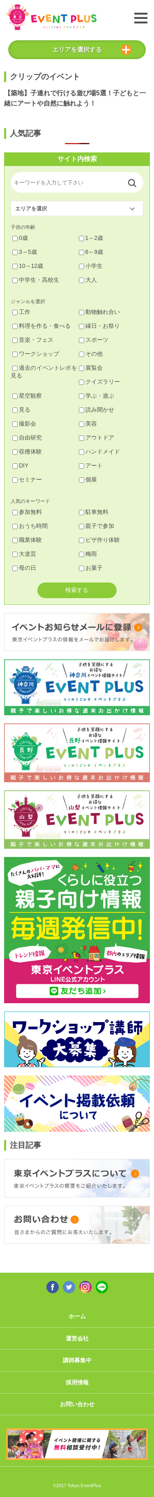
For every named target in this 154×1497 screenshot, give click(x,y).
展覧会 (91, 367)
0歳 (20, 238)
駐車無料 (93, 512)
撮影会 (24, 423)
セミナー (27, 479)
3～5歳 (24, 252)
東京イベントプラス (51, 17)
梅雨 (88, 553)
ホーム (77, 1316)
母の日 (24, 567)
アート (91, 465)
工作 (21, 312)
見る (21, 409)
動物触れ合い (99, 312)
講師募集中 (77, 1360)
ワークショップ (35, 353)
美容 (88, 423)
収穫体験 (27, 451)
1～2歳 (91, 238)
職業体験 (27, 540)
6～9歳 (91, 252)
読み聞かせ (96, 409)
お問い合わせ (77, 1404)
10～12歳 (27, 266)
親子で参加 (96, 526)
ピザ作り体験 (99, 540)
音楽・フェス (32, 339)
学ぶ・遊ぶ (96, 395)
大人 (88, 279)
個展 (88, 479)
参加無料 (27, 512)
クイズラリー (99, 381)
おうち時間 (30, 526)
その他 (91, 353)
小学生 (91, 266)
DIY (20, 465)
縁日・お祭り (99, 325)
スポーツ (93, 339)
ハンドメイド (99, 451)
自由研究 (27, 437)
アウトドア (96, 437)
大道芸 (24, 553)
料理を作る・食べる (41, 325)
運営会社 (77, 1338)
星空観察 (27, 395)
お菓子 (91, 567)
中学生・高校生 (35, 279)
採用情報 (77, 1382)
